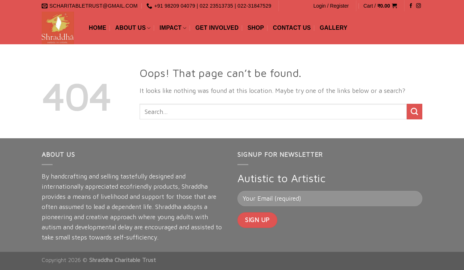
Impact (173, 28)
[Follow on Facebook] (411, 6)
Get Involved (217, 28)
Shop (256, 28)
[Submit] (414, 111)
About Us (133, 28)
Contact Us (292, 28)
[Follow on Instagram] (418, 6)
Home (97, 28)
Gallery (334, 28)
